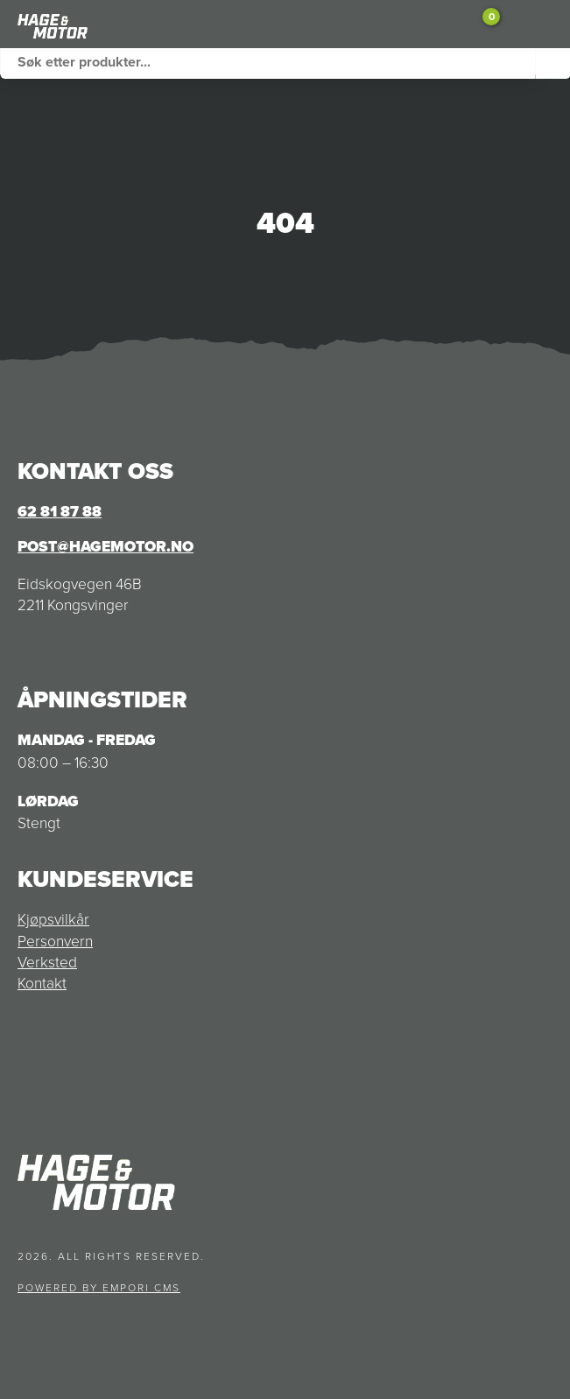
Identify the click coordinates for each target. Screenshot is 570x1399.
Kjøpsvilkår (53, 918)
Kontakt (42, 982)
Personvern (55, 940)
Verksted (47, 961)
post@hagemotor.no (106, 546)
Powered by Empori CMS (99, 1287)
